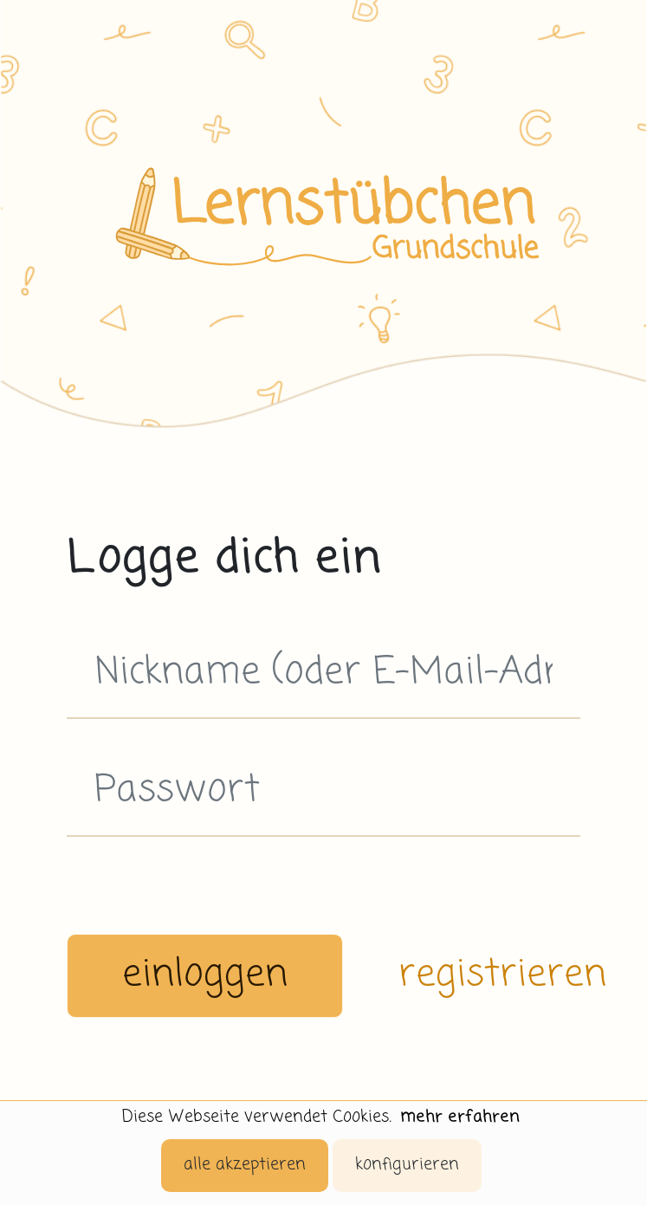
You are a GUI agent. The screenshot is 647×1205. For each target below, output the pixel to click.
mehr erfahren (460, 1117)
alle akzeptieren (245, 1164)
